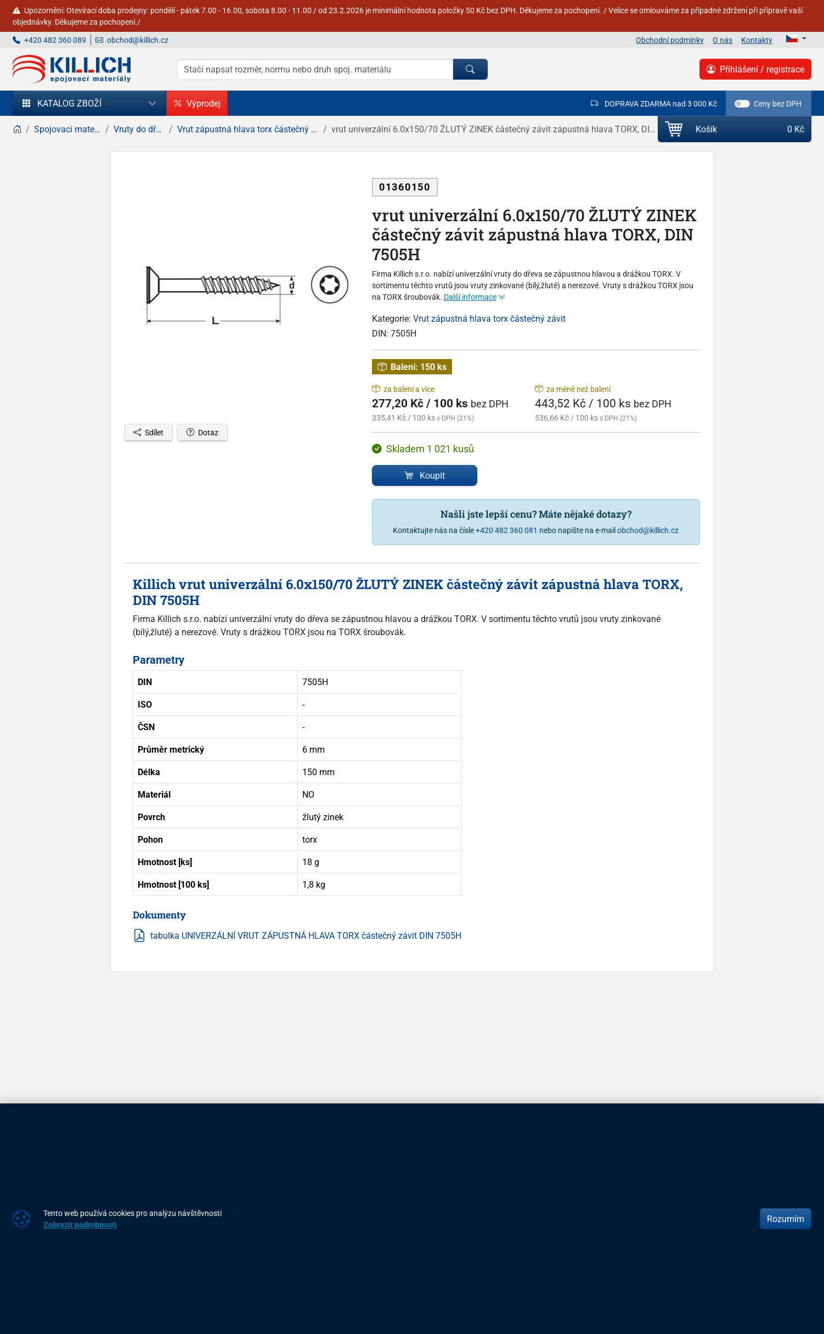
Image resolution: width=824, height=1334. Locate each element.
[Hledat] (470, 69)
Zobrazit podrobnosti (80, 1224)
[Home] (17, 129)
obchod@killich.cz (131, 39)
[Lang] (796, 38)
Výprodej (197, 103)
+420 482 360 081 (507, 530)
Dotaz (202, 432)
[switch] (742, 104)
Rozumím (785, 1218)
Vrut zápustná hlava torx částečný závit (489, 318)
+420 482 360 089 (49, 39)
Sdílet (148, 432)
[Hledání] (315, 69)
